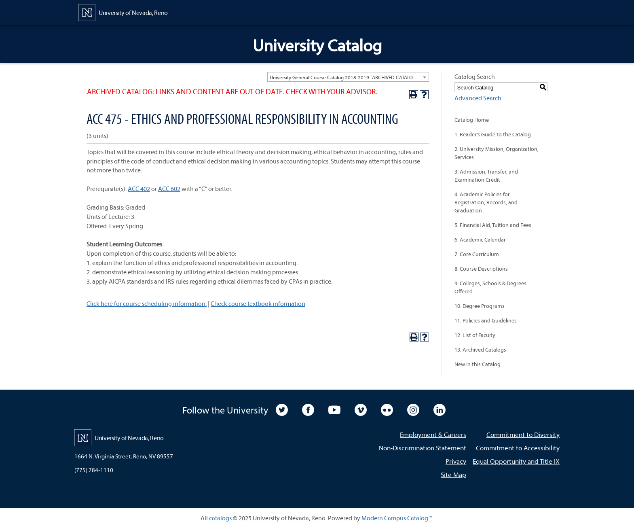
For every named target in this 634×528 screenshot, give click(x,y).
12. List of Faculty (474, 335)
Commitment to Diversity (523, 434)
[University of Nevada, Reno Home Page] (123, 12)
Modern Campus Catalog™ (396, 518)
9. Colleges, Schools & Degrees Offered (490, 287)
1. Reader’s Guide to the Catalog (492, 134)
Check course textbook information (258, 303)
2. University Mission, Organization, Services (496, 153)
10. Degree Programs (479, 306)
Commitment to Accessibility (518, 447)
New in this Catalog (477, 364)
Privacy (456, 461)
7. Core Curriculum (476, 254)
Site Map (453, 474)
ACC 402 (139, 188)
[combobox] (348, 77)
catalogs (220, 518)
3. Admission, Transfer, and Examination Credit (486, 175)
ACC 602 (169, 188)
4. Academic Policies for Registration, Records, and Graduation (486, 202)
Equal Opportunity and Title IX (516, 461)
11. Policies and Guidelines (485, 320)
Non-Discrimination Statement (422, 447)
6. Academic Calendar (480, 239)
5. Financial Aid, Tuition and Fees (492, 225)
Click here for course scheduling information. (147, 303)
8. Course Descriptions (481, 268)
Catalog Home (471, 119)
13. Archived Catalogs (480, 349)
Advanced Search (477, 98)
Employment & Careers (433, 434)
